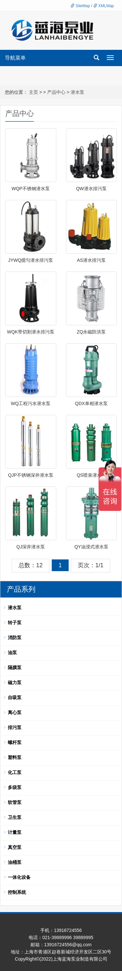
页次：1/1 (90, 565)
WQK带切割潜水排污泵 (30, 331)
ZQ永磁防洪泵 (91, 331)
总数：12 (31, 565)
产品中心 (56, 92)
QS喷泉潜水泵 (91, 475)
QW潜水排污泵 (91, 188)
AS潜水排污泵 (91, 260)
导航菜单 (15, 58)
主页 (33, 92)
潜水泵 (77, 92)
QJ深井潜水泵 (30, 546)
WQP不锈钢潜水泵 (31, 188)
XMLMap (103, 6)
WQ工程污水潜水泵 (30, 403)
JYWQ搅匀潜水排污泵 (30, 260)
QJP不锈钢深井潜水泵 (30, 475)
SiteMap (80, 6)
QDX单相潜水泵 (91, 403)
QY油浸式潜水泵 (91, 546)
